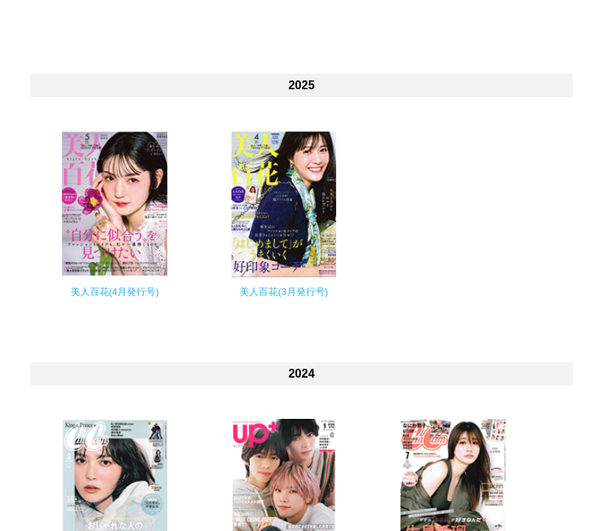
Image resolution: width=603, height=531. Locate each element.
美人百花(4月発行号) (115, 291)
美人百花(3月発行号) (284, 291)
